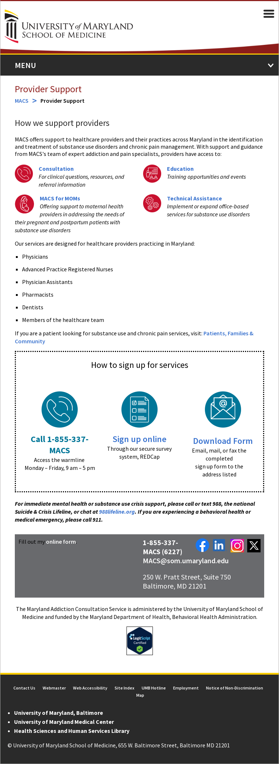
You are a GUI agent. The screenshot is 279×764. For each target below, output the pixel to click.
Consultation (55, 169)
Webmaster (54, 688)
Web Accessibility (90, 688)
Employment (186, 688)
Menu (25, 65)
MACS (21, 101)
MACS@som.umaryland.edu (186, 560)
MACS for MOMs (59, 198)
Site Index (124, 688)
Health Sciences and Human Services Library (71, 731)
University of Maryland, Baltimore (58, 713)
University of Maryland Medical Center (63, 722)
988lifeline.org (116, 511)
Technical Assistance (194, 198)
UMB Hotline (154, 688)
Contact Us (24, 688)
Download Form (223, 441)
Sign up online (139, 439)
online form (61, 542)
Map (140, 695)
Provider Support (47, 89)
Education (180, 169)
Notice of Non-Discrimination (234, 688)
